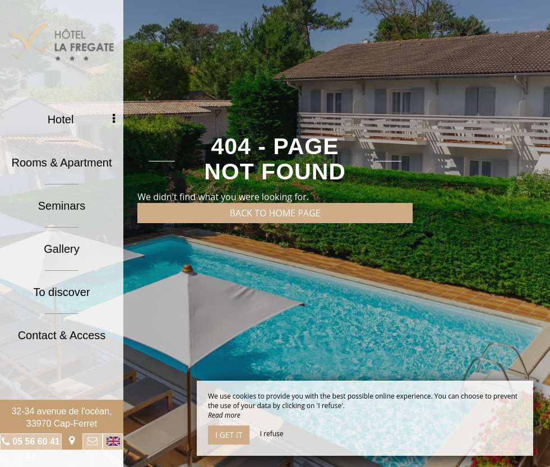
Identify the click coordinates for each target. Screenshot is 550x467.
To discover (61, 292)
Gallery (61, 249)
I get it (228, 434)
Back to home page (275, 213)
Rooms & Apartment (62, 162)
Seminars (61, 206)
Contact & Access (62, 335)
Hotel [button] (81, 119)
